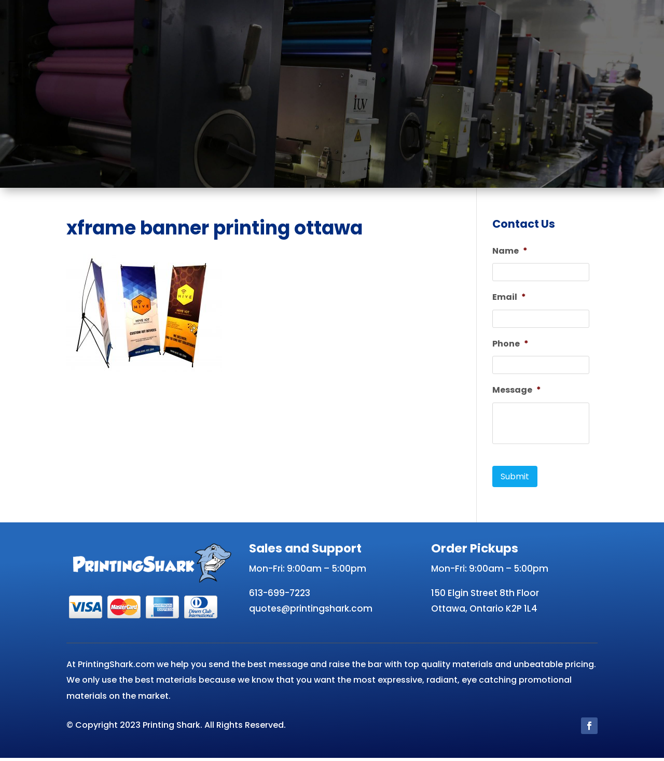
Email (509, 298)
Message (516, 393)
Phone (510, 346)
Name (510, 251)
